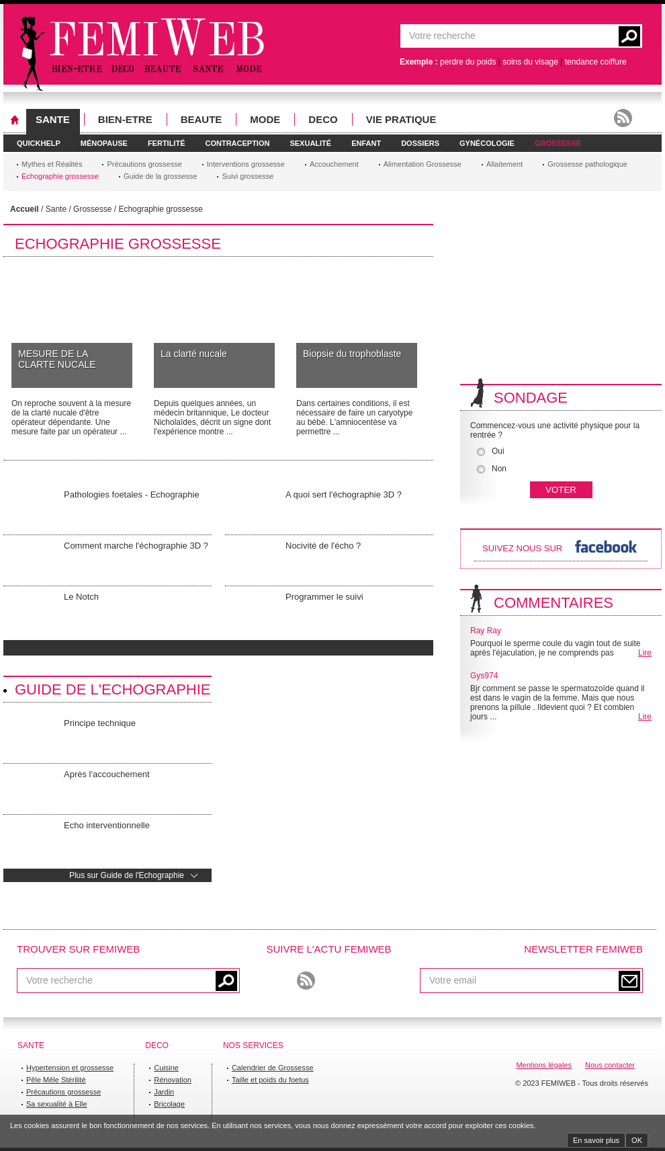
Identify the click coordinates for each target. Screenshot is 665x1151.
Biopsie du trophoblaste (352, 353)
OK (636, 1140)
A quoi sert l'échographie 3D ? (343, 494)
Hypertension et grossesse (70, 1068)
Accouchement (334, 164)
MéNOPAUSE (104, 143)
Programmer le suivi (324, 597)
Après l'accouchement (107, 774)
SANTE (53, 119)
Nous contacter (610, 1065)
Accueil (24, 209)
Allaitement (504, 164)
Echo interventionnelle (107, 825)
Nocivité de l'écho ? (323, 546)
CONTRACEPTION (237, 143)
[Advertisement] (539, 291)
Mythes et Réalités (51, 164)
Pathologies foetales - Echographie (132, 494)
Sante (56, 209)
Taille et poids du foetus (270, 1080)
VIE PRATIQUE (401, 119)
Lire (645, 653)
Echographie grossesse (60, 176)
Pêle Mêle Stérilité (56, 1080)
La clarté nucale (194, 353)
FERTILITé (166, 143)
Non (491, 468)
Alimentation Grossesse (422, 164)
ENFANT (366, 143)
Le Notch (81, 597)
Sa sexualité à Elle (56, 1104)
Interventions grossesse (246, 164)
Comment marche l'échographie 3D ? (136, 546)
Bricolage (169, 1104)
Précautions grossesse (144, 164)
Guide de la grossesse (160, 176)
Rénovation (172, 1080)
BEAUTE (201, 119)
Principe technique (100, 723)
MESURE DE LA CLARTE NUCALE (57, 359)
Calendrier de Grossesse (273, 1068)
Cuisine (166, 1068)
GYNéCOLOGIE (487, 143)
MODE (265, 119)
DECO (322, 119)
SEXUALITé (310, 143)
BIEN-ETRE (125, 119)
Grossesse (92, 209)
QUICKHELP (38, 143)
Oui (490, 451)
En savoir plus (596, 1140)
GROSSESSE (558, 143)
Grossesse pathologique (587, 164)
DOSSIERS (420, 143)
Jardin (164, 1092)
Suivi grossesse (247, 176)
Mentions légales (544, 1065)
